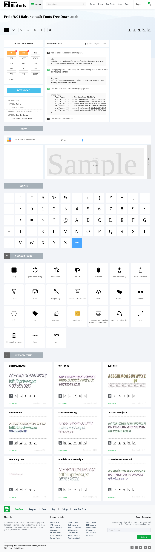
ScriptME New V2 (17, 366)
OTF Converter (55, 525)
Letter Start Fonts (80, 509)
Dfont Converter (56, 535)
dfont (35, 74)
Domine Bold (15, 412)
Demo (119, 5)
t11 (23, 74)
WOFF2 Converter (74, 528)
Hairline (24, 119)
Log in (138, 4)
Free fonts (16, 4)
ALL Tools (89, 535)
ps (23, 69)
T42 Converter (73, 533)
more (77, 243)
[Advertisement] (130, 81)
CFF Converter (55, 533)
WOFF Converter (56, 528)
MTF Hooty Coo (16, 459)
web (23, 53)
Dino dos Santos (22, 115)
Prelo (18, 119)
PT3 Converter (73, 530)
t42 (11, 74)
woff (24, 58)
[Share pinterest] (144, 30)
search (84, 4)
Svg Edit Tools (73, 522)
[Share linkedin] (149, 30)
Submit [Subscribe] (144, 537)
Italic (30, 119)
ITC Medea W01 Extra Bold (120, 459)
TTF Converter (91, 522)
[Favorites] (13, 30)
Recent (93, 5)
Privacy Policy (55, 538)
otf (11, 63)
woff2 (35, 58)
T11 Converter (91, 533)
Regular (18, 104)
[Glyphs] (28, 30)
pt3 (11, 69)
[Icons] (42, 30)
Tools (127, 5)
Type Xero (113, 366)
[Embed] (30, 396)
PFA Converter (91, 528)
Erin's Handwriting (68, 412)
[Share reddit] (134, 30)
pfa (23, 63)
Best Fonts (110, 5)
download (23, 90)
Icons (100, 5)
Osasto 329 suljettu (117, 412)
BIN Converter (55, 530)
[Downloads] (20, 396)
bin (35, 63)
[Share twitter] (139, 30)
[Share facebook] (129, 30)
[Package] (35, 30)
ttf (11, 53)
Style (44, 509)
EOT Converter (91, 525)
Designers (32, 509)
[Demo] (21, 30)
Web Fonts (19, 509)
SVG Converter (73, 525)
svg (35, 53)
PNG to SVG (54, 522)
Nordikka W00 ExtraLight (71, 459)
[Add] (6, 30)
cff (35, 69)
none (11, 79)
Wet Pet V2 (64, 366)
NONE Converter (74, 535)
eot (11, 58)
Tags (53, 509)
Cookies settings (74, 538)
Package (64, 509)
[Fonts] (49, 30)
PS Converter (91, 530)
